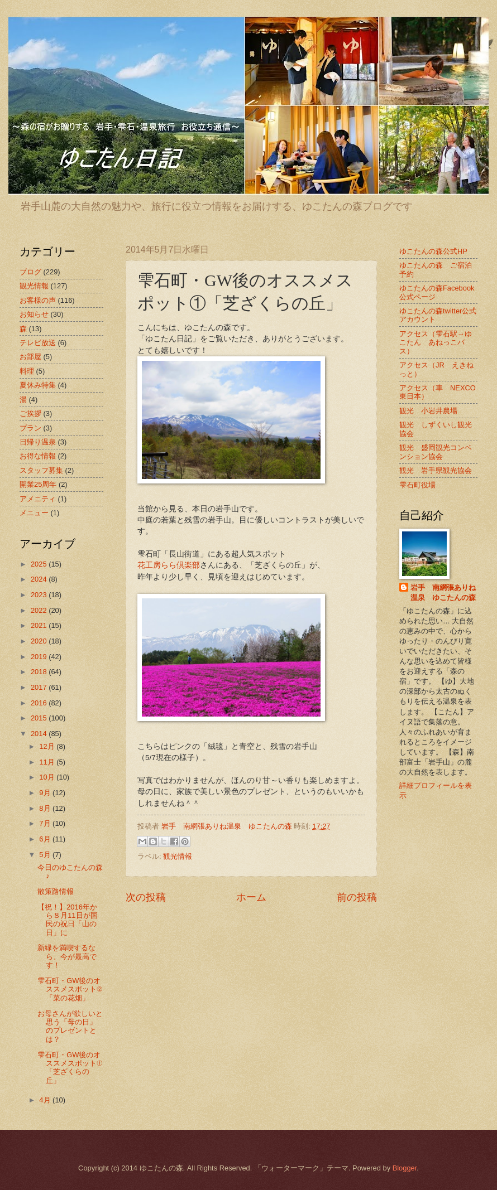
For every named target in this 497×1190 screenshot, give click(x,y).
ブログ (30, 272)
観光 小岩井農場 (428, 411)
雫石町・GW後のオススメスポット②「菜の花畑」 (69, 989)
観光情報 (177, 856)
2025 (40, 564)
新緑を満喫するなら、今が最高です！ (67, 956)
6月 (45, 839)
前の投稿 (357, 897)
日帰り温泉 (38, 442)
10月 (47, 777)
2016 (40, 703)
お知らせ (34, 314)
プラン (30, 428)
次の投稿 (146, 897)
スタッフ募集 (41, 470)
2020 (40, 641)
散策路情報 (55, 891)
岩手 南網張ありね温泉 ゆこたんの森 (443, 592)
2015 (40, 718)
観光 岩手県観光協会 (435, 470)
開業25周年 (38, 484)
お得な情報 (38, 456)
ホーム (251, 897)
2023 (40, 595)
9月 (45, 793)
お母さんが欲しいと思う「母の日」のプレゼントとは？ (70, 1026)
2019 (40, 656)
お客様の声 (38, 300)
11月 (47, 762)
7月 (45, 823)
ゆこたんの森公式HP (433, 251)
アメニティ (38, 499)
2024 (40, 579)
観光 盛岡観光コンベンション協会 (435, 451)
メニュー (34, 513)
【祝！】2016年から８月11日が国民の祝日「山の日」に (67, 920)
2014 (40, 733)
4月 (45, 1100)
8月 (45, 808)
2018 (40, 671)
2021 (40, 625)
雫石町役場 (417, 485)
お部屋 (30, 356)
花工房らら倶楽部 (168, 565)
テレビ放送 (38, 342)
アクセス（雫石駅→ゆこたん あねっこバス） (435, 342)
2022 (40, 610)
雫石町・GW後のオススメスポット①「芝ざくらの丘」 (69, 1068)
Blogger (405, 1168)
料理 (27, 371)
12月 (47, 746)
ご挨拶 (30, 413)
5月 (45, 854)
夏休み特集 (38, 385)
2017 (40, 687)
